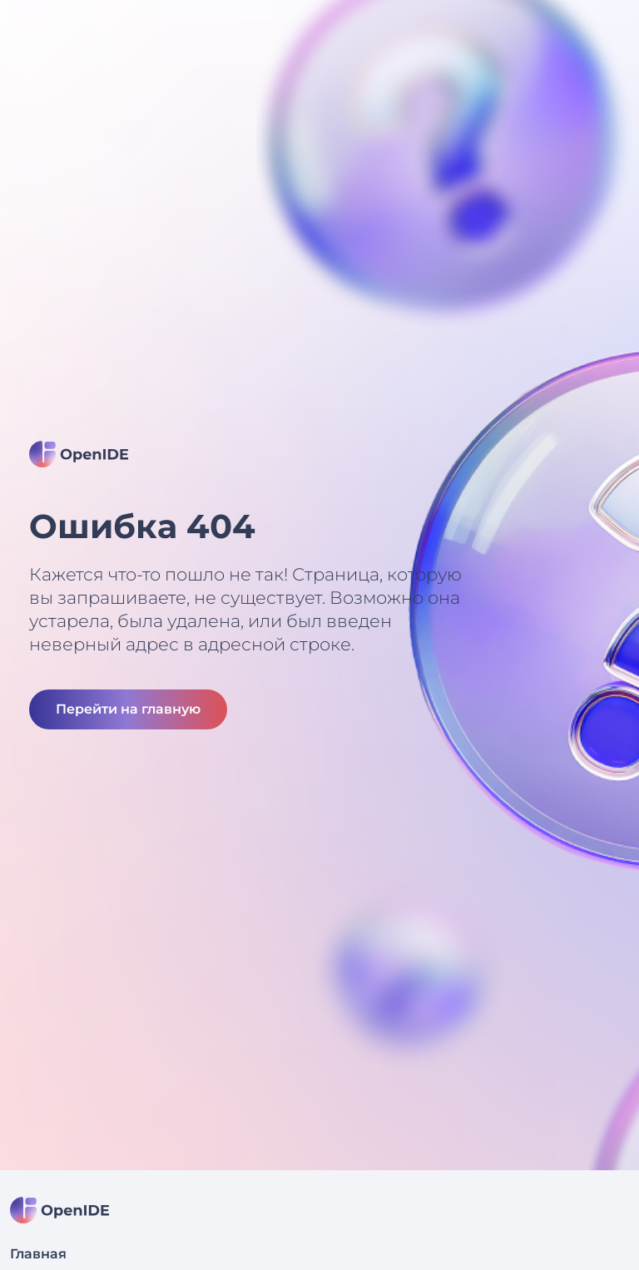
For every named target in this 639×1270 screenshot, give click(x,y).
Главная (38, 1254)
